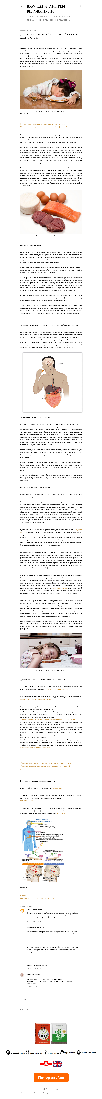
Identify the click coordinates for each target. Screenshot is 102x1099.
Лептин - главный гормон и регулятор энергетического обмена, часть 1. (48, 720)
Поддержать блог (51, 1077)
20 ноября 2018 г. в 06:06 (35, 956)
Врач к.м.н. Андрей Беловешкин (46, 9)
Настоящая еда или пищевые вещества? (35, 748)
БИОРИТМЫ (57, 788)
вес (27, 898)
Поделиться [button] (24, 895)
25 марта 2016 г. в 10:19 (34, 938)
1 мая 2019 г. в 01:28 (33, 986)
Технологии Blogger (51, 1089)
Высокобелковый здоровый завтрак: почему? (37, 699)
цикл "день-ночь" (50, 898)
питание (37, 898)
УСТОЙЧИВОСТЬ (26, 801)
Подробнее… (64, 20)
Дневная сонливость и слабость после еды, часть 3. (42, 769)
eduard (29, 974)
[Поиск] (80, 6)
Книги (38, 20)
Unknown (30, 910)
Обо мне (54, 20)
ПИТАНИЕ (61, 813)
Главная (31, 20)
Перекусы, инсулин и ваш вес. (56, 689)
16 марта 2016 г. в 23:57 (34, 922)
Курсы (45, 20)
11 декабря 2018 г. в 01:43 (35, 968)
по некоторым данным (59, 588)
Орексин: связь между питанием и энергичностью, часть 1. (43, 124)
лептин (31, 898)
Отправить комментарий (29, 991)
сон (42, 898)
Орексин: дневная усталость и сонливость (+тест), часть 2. (43, 127)
